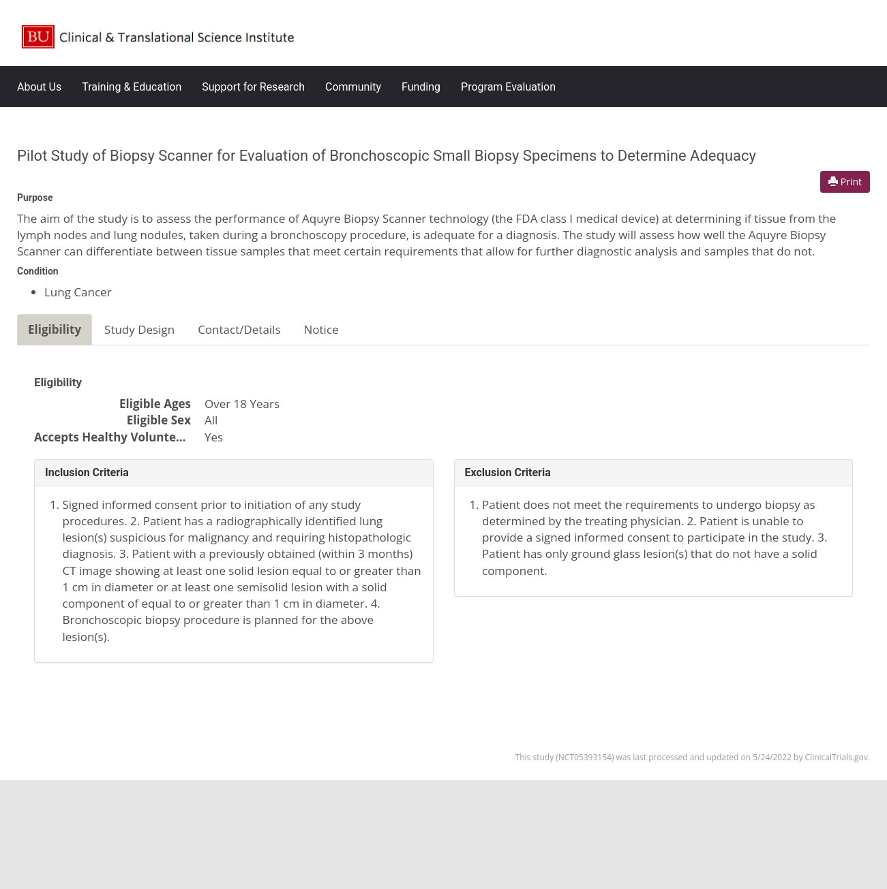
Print (845, 181)
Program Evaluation (508, 86)
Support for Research (253, 86)
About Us (39, 86)
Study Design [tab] (139, 329)
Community (353, 86)
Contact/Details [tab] (239, 329)
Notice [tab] (321, 329)
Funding (421, 86)
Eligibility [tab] (54, 329)
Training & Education (131, 86)
